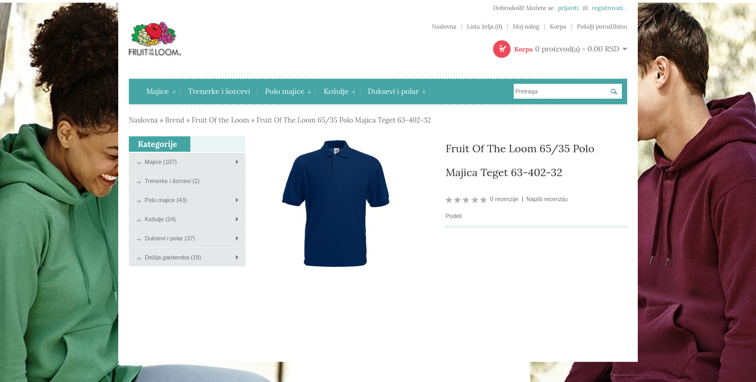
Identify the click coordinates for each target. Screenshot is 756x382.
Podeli (453, 216)
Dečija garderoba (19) (173, 257)
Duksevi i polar (396, 91)
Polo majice (288, 91)
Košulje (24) (160, 219)
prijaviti (568, 8)
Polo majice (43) (166, 200)
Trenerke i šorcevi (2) (172, 181)
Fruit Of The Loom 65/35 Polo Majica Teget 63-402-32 (344, 120)
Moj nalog (526, 27)
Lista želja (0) (484, 27)
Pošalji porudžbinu (602, 27)
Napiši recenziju (547, 199)
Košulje (339, 91)
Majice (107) (161, 162)
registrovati (607, 8)
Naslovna (444, 27)
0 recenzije (504, 199)
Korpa (558, 27)
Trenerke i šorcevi (219, 91)
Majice (160, 91)
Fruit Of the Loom (220, 120)
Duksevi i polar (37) (170, 238)
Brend (174, 120)
